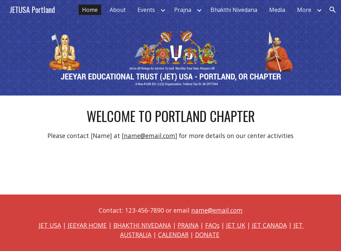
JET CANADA (269, 225)
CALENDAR (173, 234)
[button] (332, 9)
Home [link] (90, 10)
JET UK (235, 225)
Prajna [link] (182, 10)
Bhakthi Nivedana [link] (233, 10)
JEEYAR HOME (87, 225)
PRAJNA (188, 225)
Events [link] (146, 10)
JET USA (50, 225)
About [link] (118, 10)
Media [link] (277, 10)
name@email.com (149, 135)
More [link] (304, 10)
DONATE (207, 234)
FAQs (212, 225)
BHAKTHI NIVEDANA (142, 225)
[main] (170, 124)
